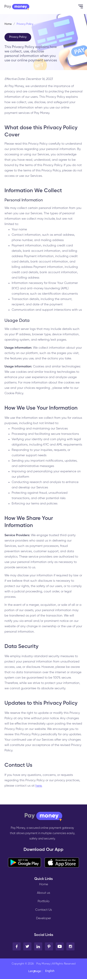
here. (38, 785)
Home (8, 24)
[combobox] (54, 972)
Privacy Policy (17, 37)
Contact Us (43, 909)
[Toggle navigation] (79, 7)
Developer (43, 918)
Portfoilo (44, 901)
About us (43, 892)
